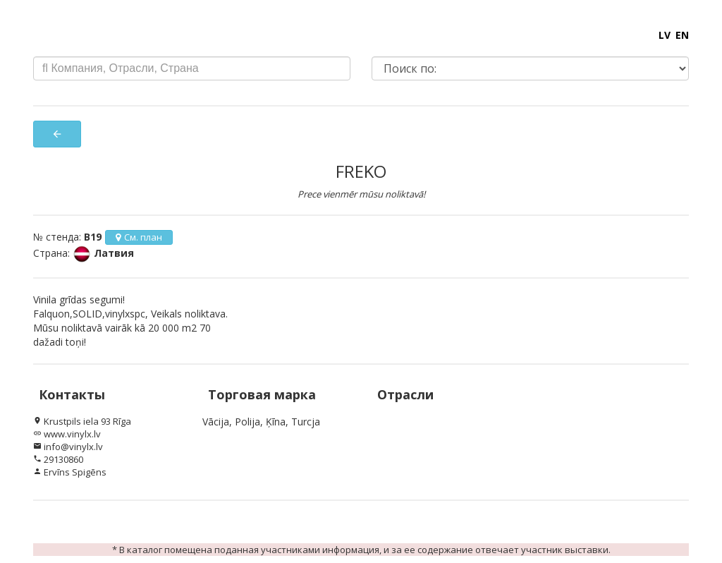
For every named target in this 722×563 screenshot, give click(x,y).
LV (665, 35)
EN (682, 35)
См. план (139, 237)
